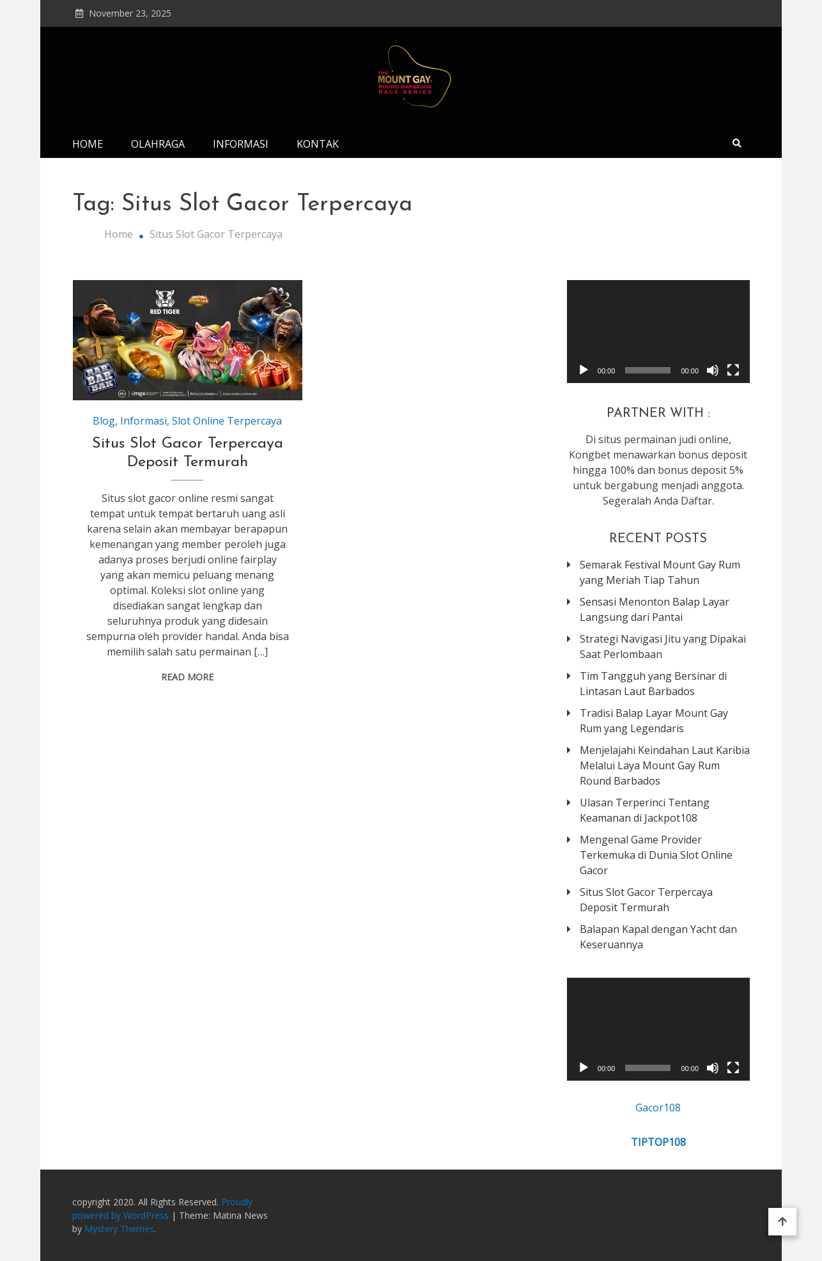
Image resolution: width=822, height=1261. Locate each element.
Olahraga (158, 144)
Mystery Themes (119, 1229)
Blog (104, 421)
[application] (658, 331)
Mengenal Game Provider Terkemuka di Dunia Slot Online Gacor (656, 855)
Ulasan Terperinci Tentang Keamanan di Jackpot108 (645, 810)
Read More (187, 677)
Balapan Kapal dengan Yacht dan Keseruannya (658, 937)
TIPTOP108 (658, 1142)
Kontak (318, 144)
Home (87, 144)
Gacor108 (658, 1107)
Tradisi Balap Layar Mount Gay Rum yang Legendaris (654, 720)
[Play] (583, 370)
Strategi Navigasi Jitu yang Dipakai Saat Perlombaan (663, 646)
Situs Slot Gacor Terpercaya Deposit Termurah (646, 899)
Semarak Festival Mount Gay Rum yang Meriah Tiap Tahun (660, 572)
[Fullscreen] (733, 370)
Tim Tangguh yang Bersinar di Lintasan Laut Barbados (653, 683)
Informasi (240, 144)
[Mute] (712, 370)
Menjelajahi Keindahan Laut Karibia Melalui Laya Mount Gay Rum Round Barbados (665, 765)
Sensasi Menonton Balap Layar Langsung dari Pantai (654, 609)
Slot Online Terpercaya (227, 421)
